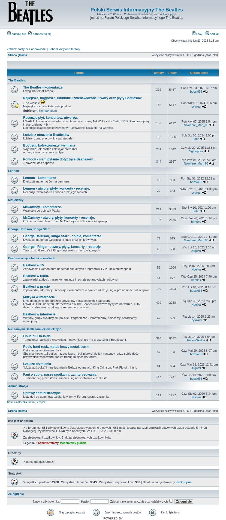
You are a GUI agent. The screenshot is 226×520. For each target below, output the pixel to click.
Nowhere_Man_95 (196, 125)
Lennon (13, 170)
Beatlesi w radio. (36, 276)
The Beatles (16, 80)
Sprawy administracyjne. (42, 393)
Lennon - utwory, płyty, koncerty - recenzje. (56, 188)
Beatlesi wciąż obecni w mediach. (32, 258)
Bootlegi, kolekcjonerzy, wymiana (49, 145)
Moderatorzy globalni (74, 443)
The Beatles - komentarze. (43, 87)
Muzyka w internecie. (39, 297)
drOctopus (184, 482)
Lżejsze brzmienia (37, 364)
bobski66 (196, 91)
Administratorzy (48, 443)
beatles (196, 280)
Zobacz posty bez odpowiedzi (26, 49)
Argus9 (196, 251)
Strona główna (17, 55)
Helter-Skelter (196, 340)
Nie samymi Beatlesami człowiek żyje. (35, 329)
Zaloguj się (16, 33)
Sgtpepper (196, 151)
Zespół (41, 402)
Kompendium (48, 110)
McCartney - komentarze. (42, 207)
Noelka (196, 269)
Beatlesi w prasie (36, 286)
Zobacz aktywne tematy (64, 49)
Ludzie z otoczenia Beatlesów (46, 135)
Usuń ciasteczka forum (21, 402)
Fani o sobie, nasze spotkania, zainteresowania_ (60, 374)
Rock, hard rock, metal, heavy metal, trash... (57, 347)
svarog (196, 106)
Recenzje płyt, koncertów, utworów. (50, 118)
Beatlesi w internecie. (39, 314)
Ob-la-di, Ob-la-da (37, 336)
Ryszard (196, 320)
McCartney (15, 200)
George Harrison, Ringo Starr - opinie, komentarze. (62, 236)
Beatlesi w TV (33, 265)
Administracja (18, 386)
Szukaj (212, 33)
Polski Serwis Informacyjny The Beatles (137, 10)
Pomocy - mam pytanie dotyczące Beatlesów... (59, 159)
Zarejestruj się (39, 33)
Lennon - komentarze (39, 178)
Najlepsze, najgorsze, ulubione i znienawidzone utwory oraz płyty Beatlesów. (82, 98)
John (196, 139)
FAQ (197, 33)
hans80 (196, 221)
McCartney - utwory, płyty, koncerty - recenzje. (59, 218)
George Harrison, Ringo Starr (29, 229)
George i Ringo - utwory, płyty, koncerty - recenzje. (62, 247)
